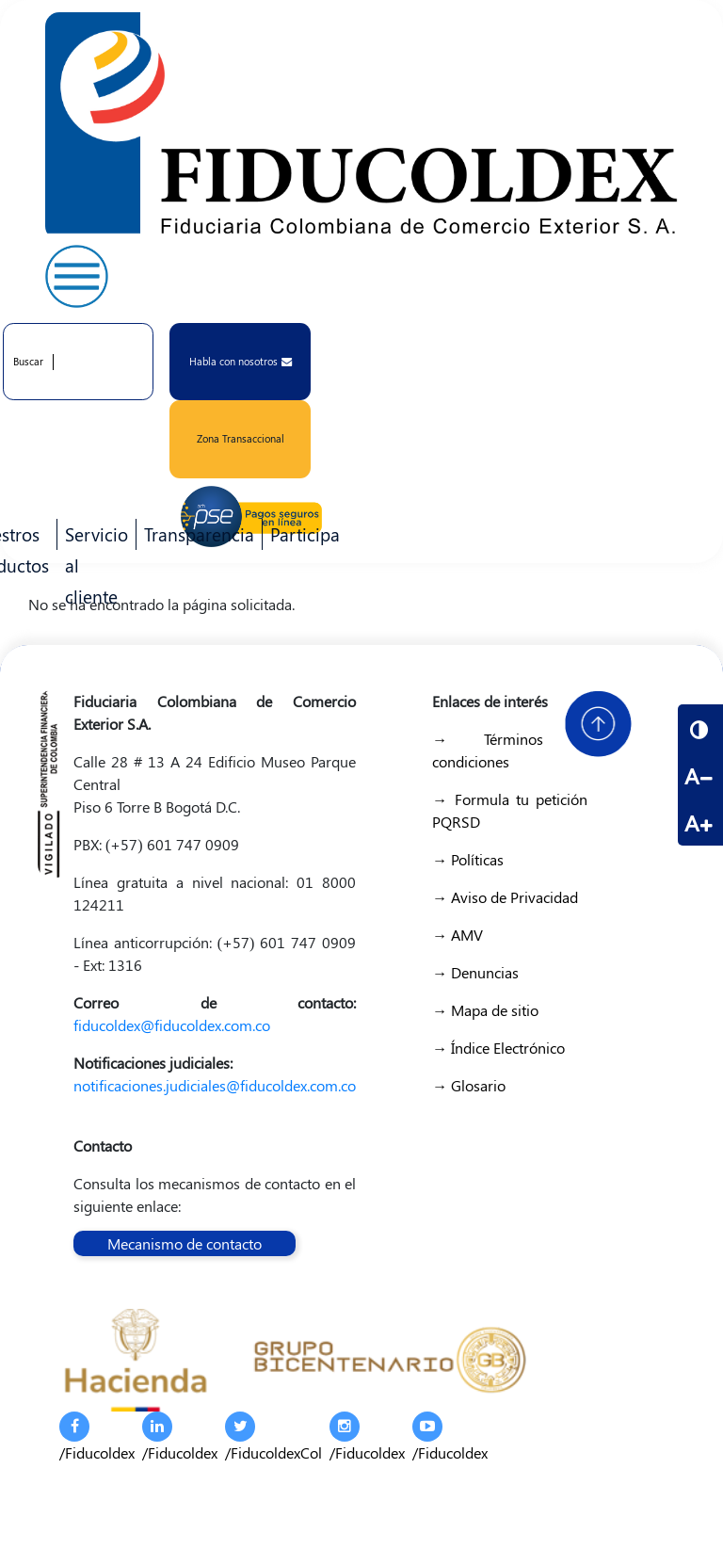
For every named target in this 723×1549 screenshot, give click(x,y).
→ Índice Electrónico (498, 1047)
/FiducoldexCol (273, 1437)
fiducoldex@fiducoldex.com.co (171, 1025)
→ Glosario (469, 1085)
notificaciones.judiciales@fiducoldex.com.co (214, 1085)
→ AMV (457, 934)
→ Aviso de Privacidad (505, 897)
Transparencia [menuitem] (199, 534)
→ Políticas (468, 859)
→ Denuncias (475, 972)
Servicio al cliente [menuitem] (92, 536)
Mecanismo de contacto (184, 1243)
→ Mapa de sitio (485, 1010)
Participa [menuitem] (301, 536)
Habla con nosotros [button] (240, 361)
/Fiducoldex (97, 1437)
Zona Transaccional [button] (240, 438)
